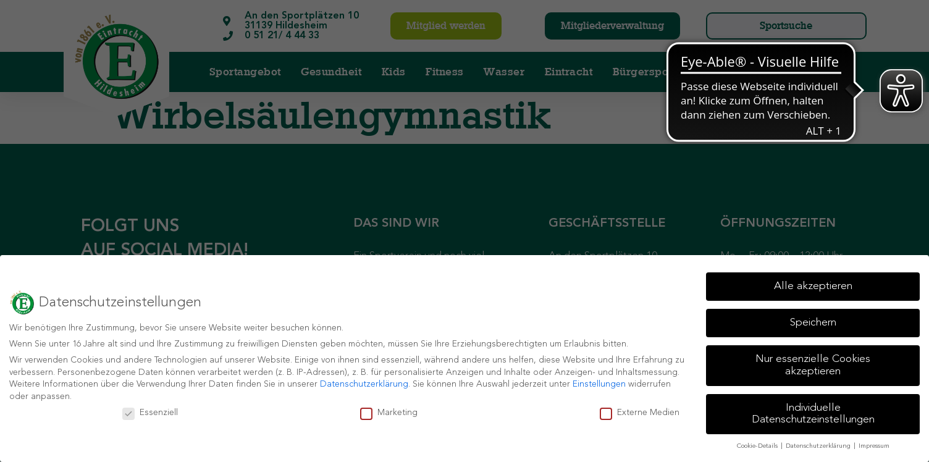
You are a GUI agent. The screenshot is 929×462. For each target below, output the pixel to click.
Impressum (874, 446)
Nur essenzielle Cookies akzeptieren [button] (812, 365)
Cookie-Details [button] (758, 446)
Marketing (389, 413)
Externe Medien (639, 413)
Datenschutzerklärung (364, 384)
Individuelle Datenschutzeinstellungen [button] (813, 414)
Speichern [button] (813, 322)
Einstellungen (599, 384)
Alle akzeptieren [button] (813, 286)
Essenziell (150, 413)
